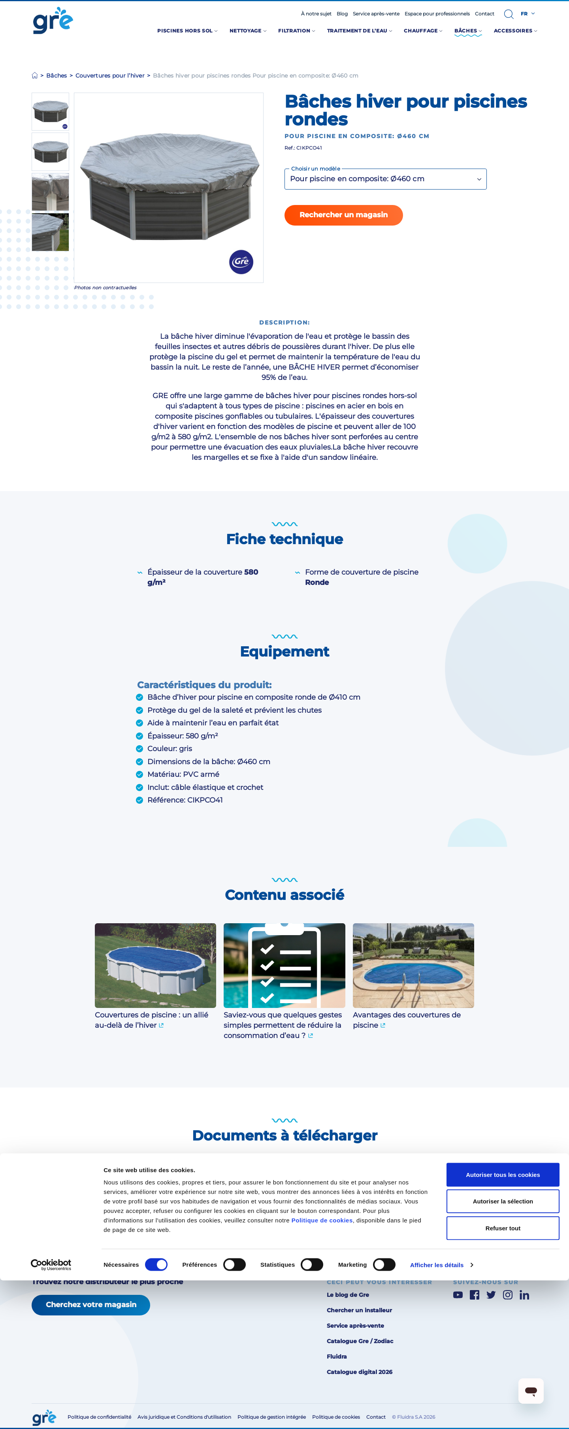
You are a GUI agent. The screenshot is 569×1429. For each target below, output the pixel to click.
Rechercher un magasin (344, 215)
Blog (342, 14)
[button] (508, 14)
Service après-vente (376, 14)
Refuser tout (503, 1376)
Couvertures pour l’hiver (110, 75)
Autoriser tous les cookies (503, 1323)
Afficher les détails (436, 1413)
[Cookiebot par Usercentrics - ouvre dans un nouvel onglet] (51, 1414)
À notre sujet (316, 14)
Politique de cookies (322, 1368)
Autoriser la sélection (503, 1349)
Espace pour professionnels (437, 14)
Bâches (56, 75)
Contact (484, 14)
